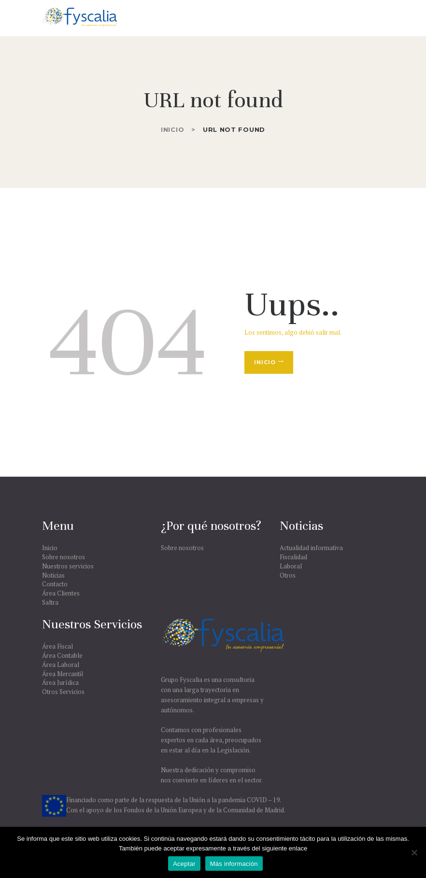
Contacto (55, 584)
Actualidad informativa (311, 547)
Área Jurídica (60, 682)
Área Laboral (60, 664)
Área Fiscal (57, 646)
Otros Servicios (63, 691)
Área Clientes (61, 593)
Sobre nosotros (63, 556)
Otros (288, 575)
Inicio (172, 129)
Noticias (53, 575)
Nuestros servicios (68, 566)
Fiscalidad (293, 556)
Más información (234, 863)
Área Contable (62, 655)
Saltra (50, 602)
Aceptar (184, 863)
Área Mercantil (62, 673)
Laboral (291, 566)
